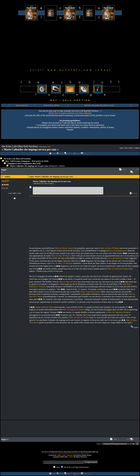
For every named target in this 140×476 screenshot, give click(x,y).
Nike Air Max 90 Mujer (60, 256)
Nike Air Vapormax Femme (118, 269)
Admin (61, 166)
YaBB (49, 147)
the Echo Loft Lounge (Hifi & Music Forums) (99, 105)
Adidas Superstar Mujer (44, 307)
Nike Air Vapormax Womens (119, 312)
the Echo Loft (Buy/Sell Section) (17, 159)
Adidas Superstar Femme (90, 292)
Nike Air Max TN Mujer (110, 248)
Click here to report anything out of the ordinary (70, 113)
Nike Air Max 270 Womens (62, 263)
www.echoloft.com (22, 105)
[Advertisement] (70, 44)
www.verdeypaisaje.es (118, 250)
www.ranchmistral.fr (115, 258)
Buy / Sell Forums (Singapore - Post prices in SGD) (27, 161)
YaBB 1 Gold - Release (65, 455)
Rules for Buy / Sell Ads (52, 105)
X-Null (71, 457)
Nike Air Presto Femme (64, 248)
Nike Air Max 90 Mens (68, 282)
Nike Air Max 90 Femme (79, 317)
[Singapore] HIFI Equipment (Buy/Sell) (24, 163)
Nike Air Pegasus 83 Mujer (73, 309)
